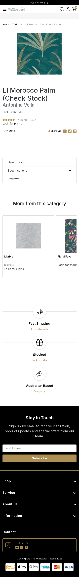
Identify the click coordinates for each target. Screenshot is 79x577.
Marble (8, 256)
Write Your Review (27, 119)
